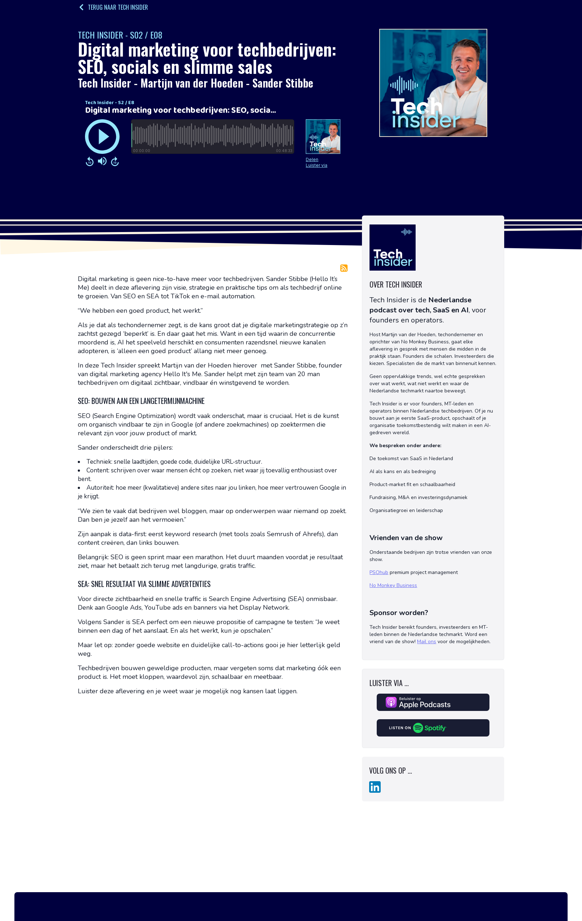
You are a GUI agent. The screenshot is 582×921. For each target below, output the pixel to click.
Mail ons (426, 641)
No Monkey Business (393, 585)
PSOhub (379, 572)
